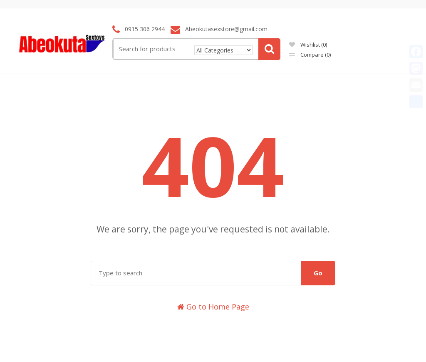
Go (318, 273)
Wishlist (308, 44)
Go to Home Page (213, 307)
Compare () (310, 54)
